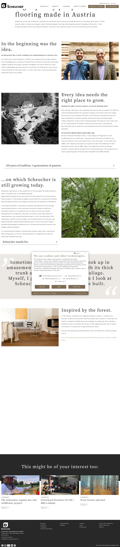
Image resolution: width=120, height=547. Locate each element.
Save (58, 287)
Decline (42, 287)
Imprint (101, 527)
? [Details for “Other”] (65, 281)
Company (43, 527)
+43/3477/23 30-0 (6, 537)
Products (43, 525)
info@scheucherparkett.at (10, 539)
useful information (46, 529)
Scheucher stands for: (15, 242)
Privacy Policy (44, 293)
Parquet (43, 523)
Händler (62, 525)
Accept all (77, 287)
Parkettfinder (64, 523)
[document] (60, 264)
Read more (5, 507)
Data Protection (104, 525)
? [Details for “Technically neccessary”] (61, 275)
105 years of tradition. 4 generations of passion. (34, 165)
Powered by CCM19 (80, 293)
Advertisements (50, 278)
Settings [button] (53, 293)
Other (60, 281)
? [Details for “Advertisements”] (59, 278)
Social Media (70, 278)
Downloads (83, 527)
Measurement (72, 276)
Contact (82, 523)
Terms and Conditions (106, 523)
